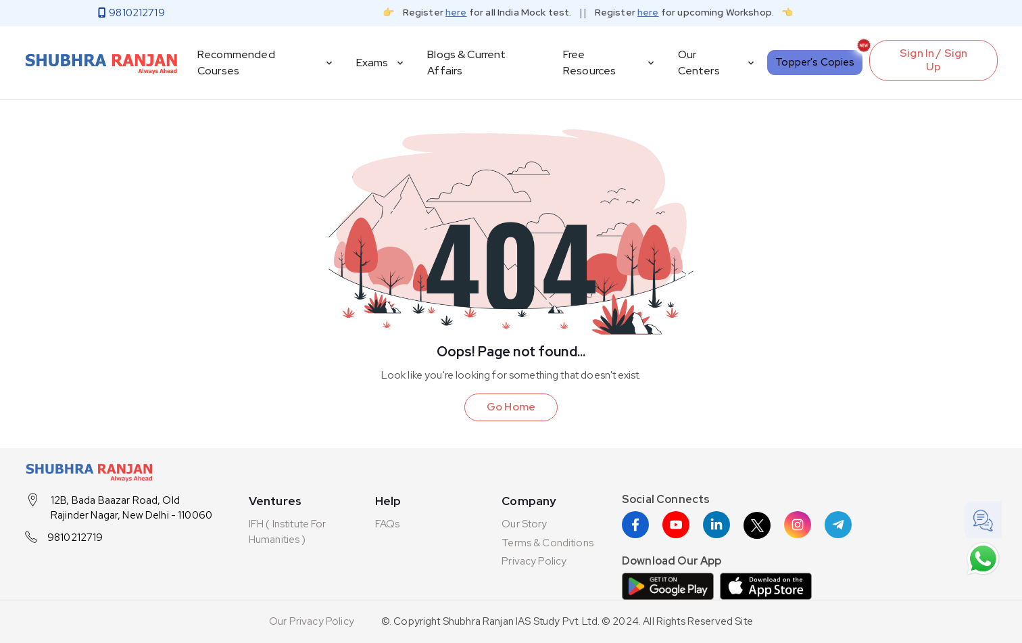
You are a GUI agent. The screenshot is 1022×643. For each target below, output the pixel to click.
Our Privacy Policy (311, 621)
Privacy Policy (534, 561)
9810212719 (75, 537)
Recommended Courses (266, 62)
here (456, 12)
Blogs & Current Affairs (466, 62)
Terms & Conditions (547, 543)
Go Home (511, 407)
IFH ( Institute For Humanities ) (287, 531)
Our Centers (717, 62)
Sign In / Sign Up (933, 60)
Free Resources (609, 62)
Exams (381, 62)
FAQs (387, 524)
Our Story (524, 524)
